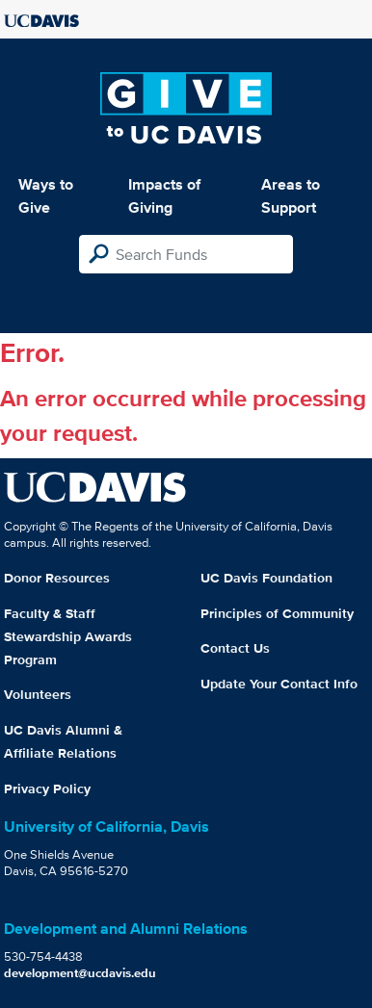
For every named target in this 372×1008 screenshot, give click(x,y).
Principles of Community (277, 613)
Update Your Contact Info (279, 683)
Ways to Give (45, 196)
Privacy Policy (47, 788)
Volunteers (37, 694)
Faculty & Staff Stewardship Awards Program (68, 636)
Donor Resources (57, 577)
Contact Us (235, 648)
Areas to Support (290, 196)
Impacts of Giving (164, 196)
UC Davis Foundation (266, 577)
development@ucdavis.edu (80, 973)
